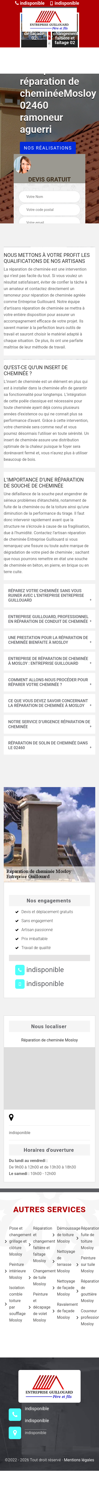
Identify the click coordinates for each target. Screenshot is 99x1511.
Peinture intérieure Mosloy (13, 1271)
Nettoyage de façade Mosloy (61, 1288)
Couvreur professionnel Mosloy (85, 1317)
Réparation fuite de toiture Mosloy (85, 1238)
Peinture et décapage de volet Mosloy (37, 1307)
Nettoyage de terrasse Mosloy (61, 1261)
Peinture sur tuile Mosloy (85, 1264)
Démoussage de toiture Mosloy (61, 1235)
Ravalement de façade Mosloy (61, 1311)
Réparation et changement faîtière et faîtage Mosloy (37, 1244)
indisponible (30, 3)
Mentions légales (79, 1460)
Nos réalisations (48, 148)
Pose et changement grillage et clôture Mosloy (13, 1241)
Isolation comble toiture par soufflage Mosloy (13, 1304)
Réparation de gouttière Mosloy (85, 1291)
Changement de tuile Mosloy (37, 1277)
